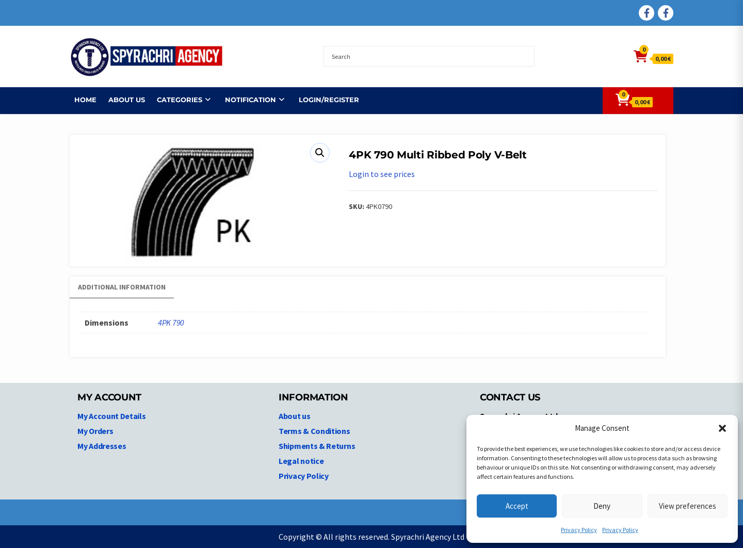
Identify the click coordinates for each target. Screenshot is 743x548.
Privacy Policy (579, 530)
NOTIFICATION (245, 99)
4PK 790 (171, 322)
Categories (175, 99)
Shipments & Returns (317, 446)
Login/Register (324, 99)
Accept (517, 506)
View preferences (687, 506)
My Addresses (101, 446)
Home (81, 99)
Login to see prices (382, 174)
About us (122, 99)
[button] (722, 428)
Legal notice (301, 461)
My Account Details (111, 416)
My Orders (95, 431)
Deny (601, 506)
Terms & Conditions (314, 431)
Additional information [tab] (122, 287)
